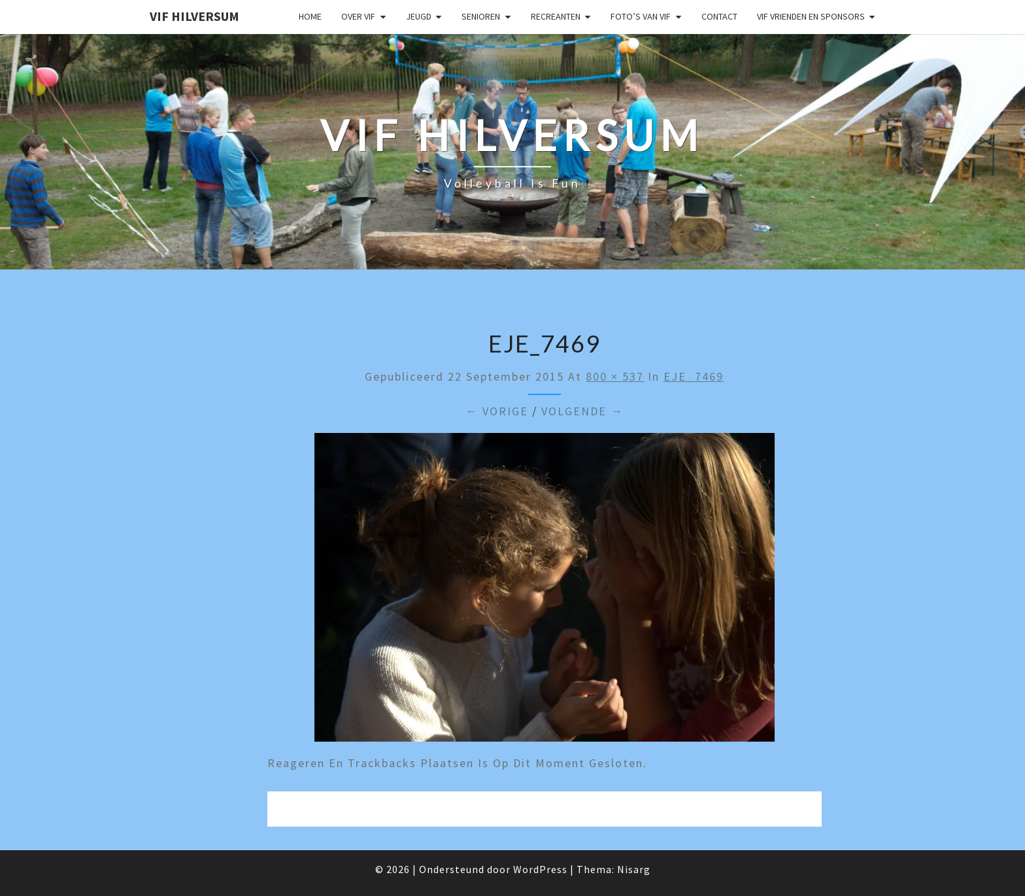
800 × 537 (615, 376)
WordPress (540, 869)
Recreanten (555, 16)
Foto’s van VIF (641, 16)
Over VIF (358, 16)
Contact (719, 16)
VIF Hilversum (194, 16)
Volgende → (582, 411)
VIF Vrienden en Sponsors (811, 16)
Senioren (481, 16)
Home (310, 16)
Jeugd (418, 16)
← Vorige (496, 411)
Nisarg (633, 869)
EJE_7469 (694, 376)
